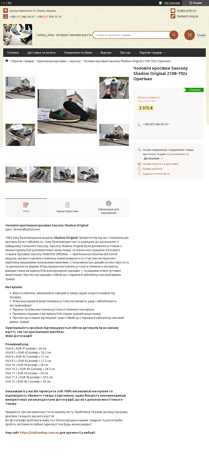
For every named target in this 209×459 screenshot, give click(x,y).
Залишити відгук (187, 15)
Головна (13, 52)
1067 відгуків (172, 2)
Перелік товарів (150, 52)
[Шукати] (173, 34)
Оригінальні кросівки (51, 61)
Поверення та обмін (78, 52)
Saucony (75, 61)
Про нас (125, 52)
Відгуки (106, 52)
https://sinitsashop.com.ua (39, 432)
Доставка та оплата (41, 52)
